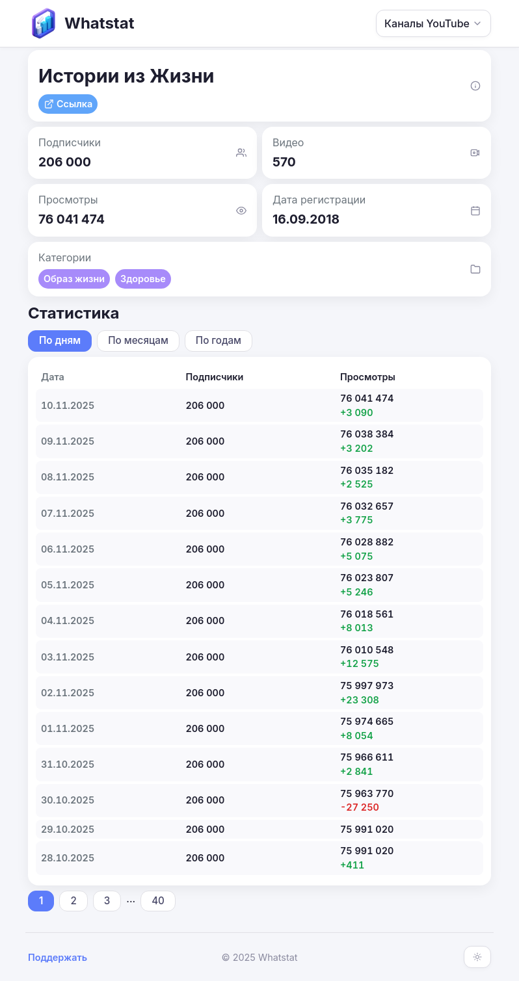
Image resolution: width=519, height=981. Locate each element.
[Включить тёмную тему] (477, 957)
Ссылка (68, 103)
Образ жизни (74, 278)
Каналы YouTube (433, 23)
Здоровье (143, 278)
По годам (218, 340)
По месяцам (138, 340)
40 (158, 901)
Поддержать (57, 957)
